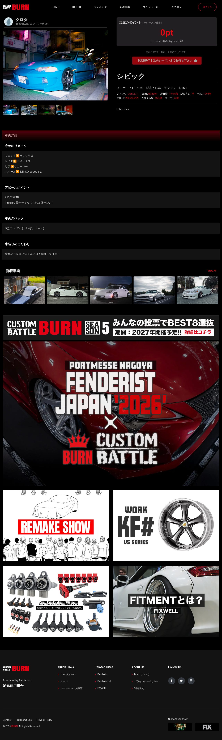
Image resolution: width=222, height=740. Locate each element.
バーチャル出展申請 (72, 688)
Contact (7, 719)
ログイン (207, 7)
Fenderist (102, 674)
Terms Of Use (24, 719)
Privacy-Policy (44, 719)
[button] (176, 7)
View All (212, 270)
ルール (64, 681)
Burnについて (141, 674)
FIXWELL (102, 688)
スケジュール (68, 674)
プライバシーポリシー (146, 681)
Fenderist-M (104, 681)
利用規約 (139, 688)
